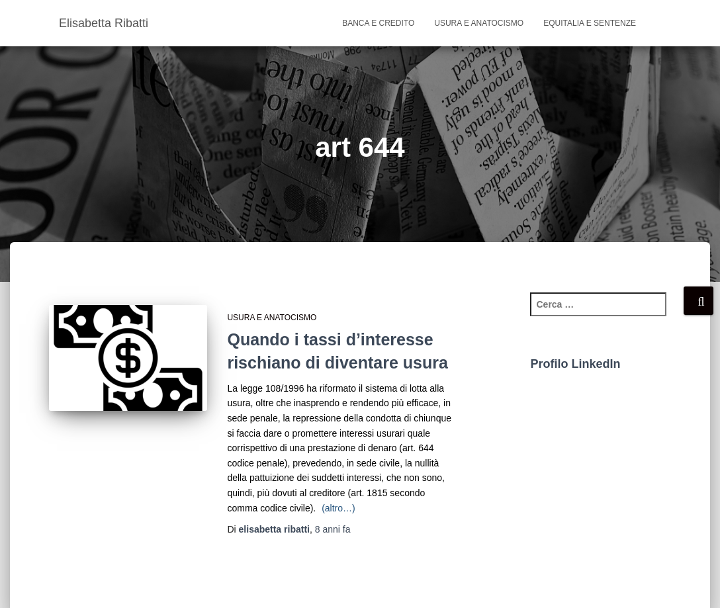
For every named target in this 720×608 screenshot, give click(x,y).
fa (333, 529)
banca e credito (378, 23)
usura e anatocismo (478, 23)
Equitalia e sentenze (589, 23)
